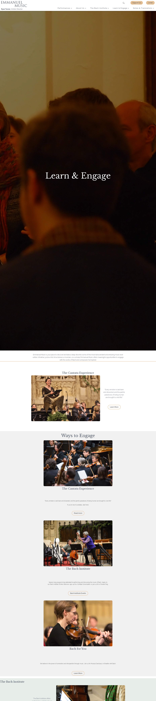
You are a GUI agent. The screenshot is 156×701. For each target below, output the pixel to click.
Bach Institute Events (78, 595)
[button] (65, 8)
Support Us (137, 3)
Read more (78, 515)
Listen (150, 3)
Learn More (115, 407)
